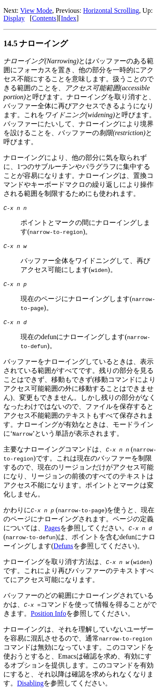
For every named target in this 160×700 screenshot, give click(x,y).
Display (14, 18)
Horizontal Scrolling (111, 10)
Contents (44, 18)
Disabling (30, 688)
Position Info (48, 618)
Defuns (63, 551)
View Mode (36, 10)
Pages (52, 533)
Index (68, 18)
